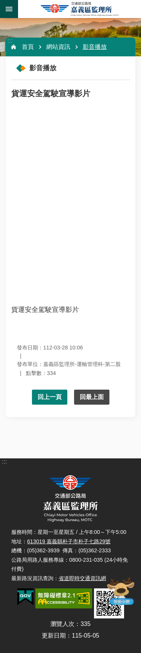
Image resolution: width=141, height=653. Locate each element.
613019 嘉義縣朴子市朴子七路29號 (69, 541)
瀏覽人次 (62, 624)
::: (10, 41)
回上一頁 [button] (50, 397)
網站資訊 (58, 47)
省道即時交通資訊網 (82, 578)
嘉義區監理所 (79, 9)
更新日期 (54, 635)
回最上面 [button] (92, 397)
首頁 (28, 47)
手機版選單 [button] (9, 9)
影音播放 (95, 47)
